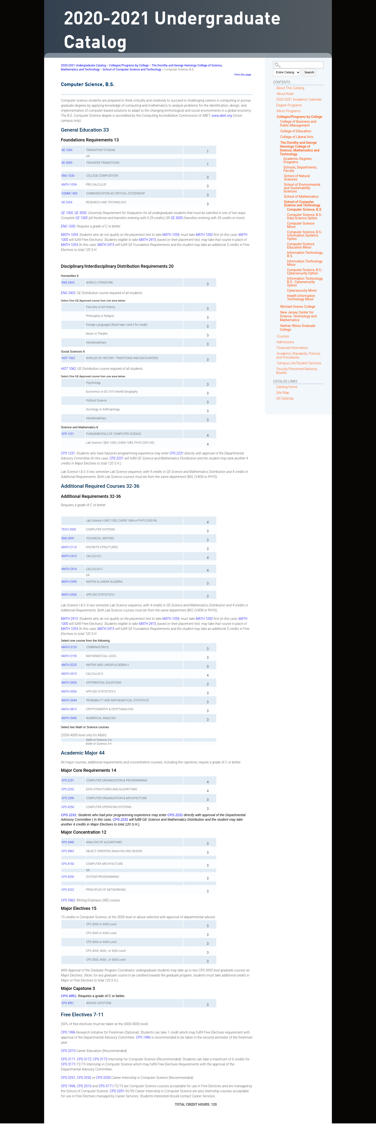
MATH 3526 (69, 691)
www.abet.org (222, 115)
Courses (283, 336)
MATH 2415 (147, 240)
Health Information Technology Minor (301, 297)
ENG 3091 (67, 538)
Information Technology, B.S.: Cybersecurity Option (305, 282)
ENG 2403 (67, 282)
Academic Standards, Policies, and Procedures (298, 355)
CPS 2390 (67, 798)
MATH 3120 (69, 647)
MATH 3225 (69, 665)
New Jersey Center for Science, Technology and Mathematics (298, 316)
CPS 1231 (67, 434)
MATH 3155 (69, 656)
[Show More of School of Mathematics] (282, 196)
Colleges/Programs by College (299, 117)
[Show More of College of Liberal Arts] (278, 137)
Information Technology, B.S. (305, 254)
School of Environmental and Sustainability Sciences (301, 188)
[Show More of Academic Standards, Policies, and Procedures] (275, 353)
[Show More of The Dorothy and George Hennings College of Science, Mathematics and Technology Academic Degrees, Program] (278, 142)
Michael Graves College (297, 306)
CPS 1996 (68, 1032)
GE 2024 (66, 202)
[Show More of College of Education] (278, 131)
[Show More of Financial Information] (275, 347)
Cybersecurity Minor (302, 290)
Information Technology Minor (305, 263)
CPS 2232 (67, 789)
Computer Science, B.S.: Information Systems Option (305, 235)
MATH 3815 (69, 709)
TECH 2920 (68, 529)
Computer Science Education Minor (300, 245)
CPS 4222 (67, 889)
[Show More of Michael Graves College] (278, 306)
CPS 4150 (67, 864)
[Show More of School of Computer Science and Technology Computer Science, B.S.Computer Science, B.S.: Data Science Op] (282, 202)
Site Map (282, 393)
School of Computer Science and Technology (302, 203)
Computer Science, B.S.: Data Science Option (305, 216)
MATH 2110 (69, 547)
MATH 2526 (69, 594)
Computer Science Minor (300, 225)
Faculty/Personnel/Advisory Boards (296, 371)
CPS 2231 (177, 453)
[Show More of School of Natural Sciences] (282, 176)
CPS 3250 (67, 807)
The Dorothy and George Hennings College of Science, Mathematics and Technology (299, 148)
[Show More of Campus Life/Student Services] (275, 363)
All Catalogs (285, 398)
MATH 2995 (69, 581)
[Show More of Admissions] (275, 342)
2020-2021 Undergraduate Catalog (83, 65)
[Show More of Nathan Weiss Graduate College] (278, 325)
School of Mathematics (301, 196)
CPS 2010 (68, 1051)
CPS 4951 (68, 996)
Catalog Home (286, 387)
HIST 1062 (68, 358)
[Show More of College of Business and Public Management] (278, 121)
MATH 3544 (69, 700)
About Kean (285, 94)
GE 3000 (66, 162)
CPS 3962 (67, 851)
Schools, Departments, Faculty (300, 169)
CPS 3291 (68, 1078)
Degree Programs (289, 105)
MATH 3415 (69, 673)
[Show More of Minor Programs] (275, 111)
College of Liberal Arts (296, 137)
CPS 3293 (103, 1078)
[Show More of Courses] (275, 336)
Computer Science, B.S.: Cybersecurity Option (305, 271)
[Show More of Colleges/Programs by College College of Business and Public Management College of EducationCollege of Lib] (275, 116)
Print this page (243, 74)
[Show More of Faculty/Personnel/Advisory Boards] (275, 369)
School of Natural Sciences (297, 177)
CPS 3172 (84, 1059)
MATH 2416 (69, 569)
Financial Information (292, 348)
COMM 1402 (69, 193)
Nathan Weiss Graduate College (298, 327)
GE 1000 (66, 150)
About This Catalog (290, 88)
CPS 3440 (67, 842)
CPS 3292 (84, 1078)
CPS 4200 (67, 876)
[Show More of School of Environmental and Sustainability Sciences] (282, 184)
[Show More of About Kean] (275, 93)
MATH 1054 (69, 184)
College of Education (295, 131)
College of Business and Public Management (298, 123)
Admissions (285, 342)
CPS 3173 (100, 1059)
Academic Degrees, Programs (297, 160)
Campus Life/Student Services (299, 363)
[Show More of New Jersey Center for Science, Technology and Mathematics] (278, 312)
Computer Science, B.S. (304, 209)
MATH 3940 (69, 718)
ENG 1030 (67, 175)
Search (309, 72)
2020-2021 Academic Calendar (299, 99)
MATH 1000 (204, 235)
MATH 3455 (69, 682)
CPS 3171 (68, 1059)
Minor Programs (288, 111)
